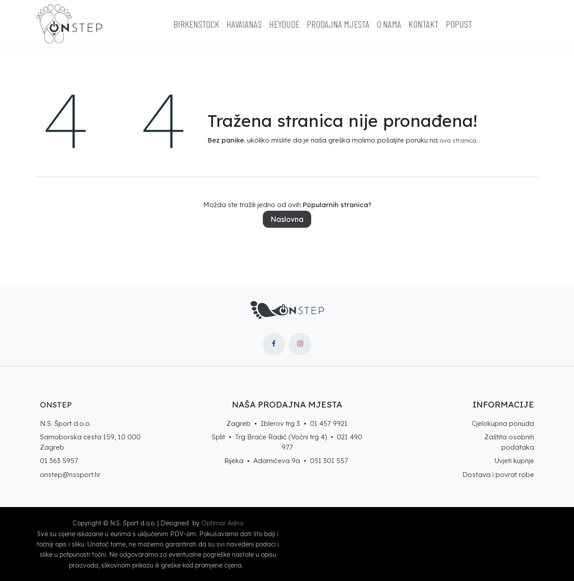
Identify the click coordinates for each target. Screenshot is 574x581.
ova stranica (457, 140)
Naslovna (287, 219)
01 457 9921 (329, 423)
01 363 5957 (59, 460)
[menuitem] (196, 24)
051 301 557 (329, 460)
